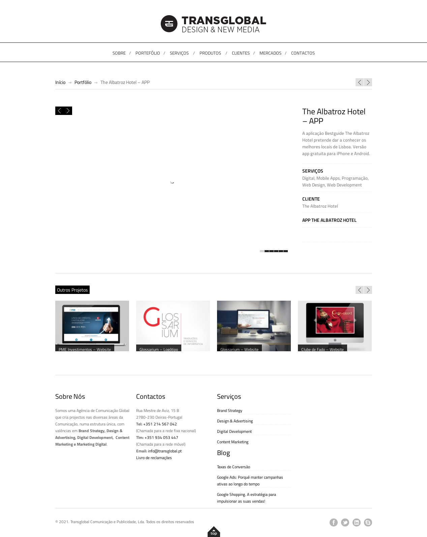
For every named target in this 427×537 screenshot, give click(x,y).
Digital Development (234, 431)
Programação (355, 178)
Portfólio (82, 82)
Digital (308, 178)
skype (368, 522)
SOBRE (119, 53)
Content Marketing (232, 442)
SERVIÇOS (179, 53)
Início (60, 82)
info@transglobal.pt (165, 451)
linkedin (357, 522)
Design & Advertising (235, 421)
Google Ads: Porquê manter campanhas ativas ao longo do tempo (250, 480)
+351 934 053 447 (161, 437)
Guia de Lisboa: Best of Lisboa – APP (360, 82)
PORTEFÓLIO (147, 53)
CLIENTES (241, 53)
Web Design (313, 184)
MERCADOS (270, 53)
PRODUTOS (210, 53)
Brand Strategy (229, 410)
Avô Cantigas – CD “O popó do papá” (368, 82)
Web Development (344, 184)
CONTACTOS (303, 53)
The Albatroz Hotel (320, 206)
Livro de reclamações (154, 457)
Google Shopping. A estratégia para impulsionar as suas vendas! (246, 497)
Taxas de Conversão (233, 467)
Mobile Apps (328, 178)
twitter (345, 522)
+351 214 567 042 (160, 424)
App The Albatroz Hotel (329, 219)
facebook (334, 522)
